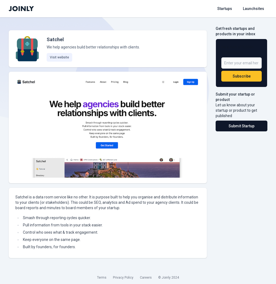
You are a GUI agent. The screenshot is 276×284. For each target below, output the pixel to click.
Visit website (59, 57)
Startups (224, 8)
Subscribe (242, 76)
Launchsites (253, 8)
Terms (101, 277)
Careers (146, 277)
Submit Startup (241, 126)
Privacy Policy (123, 277)
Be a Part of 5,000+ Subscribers (237, 50)
